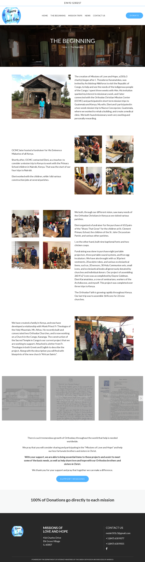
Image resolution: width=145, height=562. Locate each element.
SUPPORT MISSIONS (72, 479)
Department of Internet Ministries (59, 559)
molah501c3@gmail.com (118, 533)
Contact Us (99, 15)
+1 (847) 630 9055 (115, 543)
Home (45, 15)
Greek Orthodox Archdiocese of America (96, 559)
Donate (134, 15)
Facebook (107, 548)
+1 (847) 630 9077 (115, 538)
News (87, 15)
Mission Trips (75, 15)
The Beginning (58, 15)
